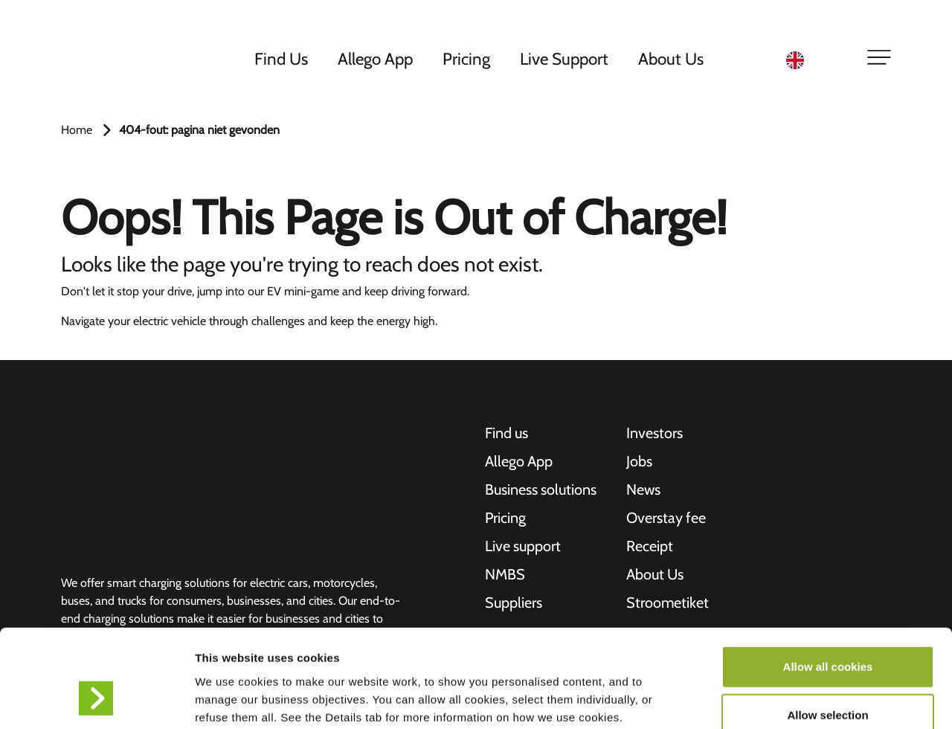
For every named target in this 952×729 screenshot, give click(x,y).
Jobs (639, 462)
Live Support (565, 58)
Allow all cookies (828, 582)
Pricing (467, 58)
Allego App (376, 58)
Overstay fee (666, 518)
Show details (780, 699)
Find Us (282, 58)
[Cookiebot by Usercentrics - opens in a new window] (96, 700)
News (643, 490)
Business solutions (541, 490)
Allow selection (827, 631)
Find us (507, 434)
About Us (671, 58)
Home (76, 130)
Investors (654, 434)
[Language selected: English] (817, 60)
